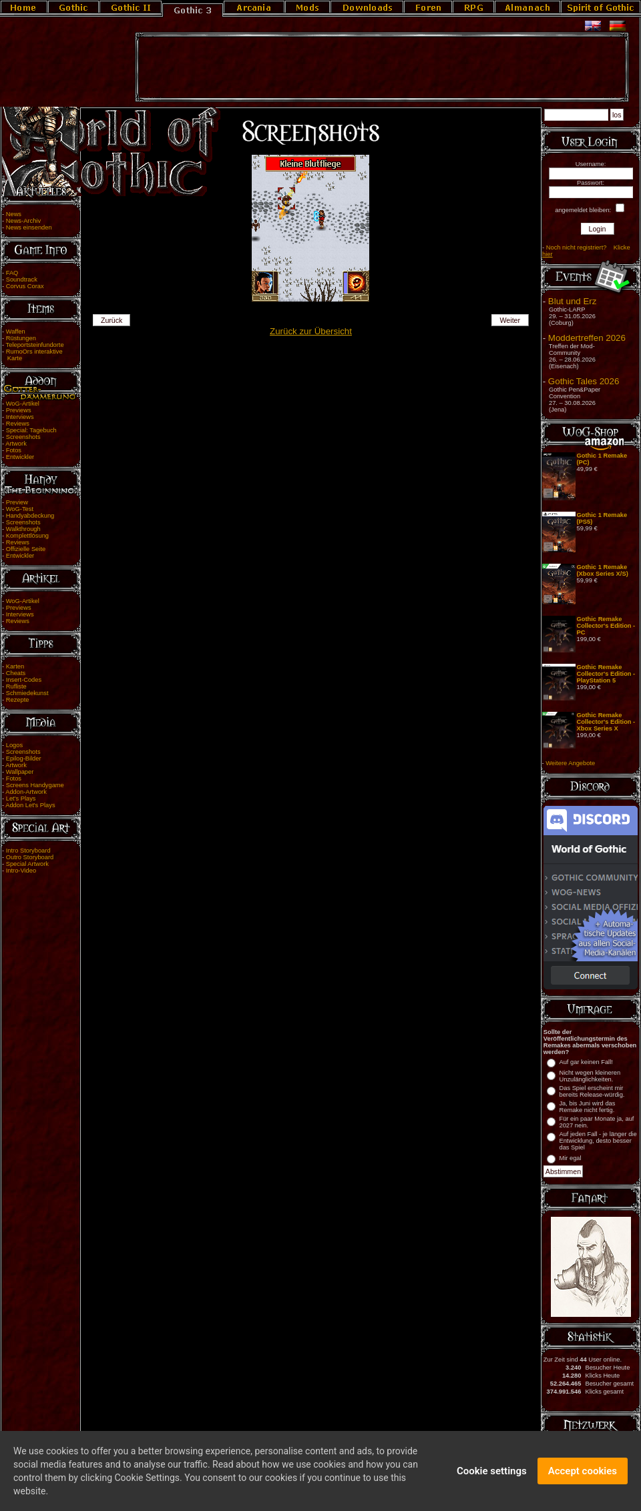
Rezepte (17, 699)
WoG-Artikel (22, 403)
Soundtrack (21, 279)
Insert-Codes (23, 679)
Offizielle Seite (25, 549)
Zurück (112, 320)
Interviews (20, 417)
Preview (17, 502)
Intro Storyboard (28, 850)
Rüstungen (21, 338)
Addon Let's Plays (30, 805)
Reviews (17, 423)
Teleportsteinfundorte (35, 345)
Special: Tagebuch (31, 430)
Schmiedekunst (27, 693)
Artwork (16, 443)
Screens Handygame (35, 785)
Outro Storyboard (30, 857)
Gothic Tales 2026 (583, 381)
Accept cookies (582, 1479)
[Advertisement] (382, 67)
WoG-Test (19, 509)
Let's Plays (21, 798)
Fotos (13, 450)
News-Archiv (23, 220)
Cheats (16, 673)
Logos (14, 745)
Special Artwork (27, 864)
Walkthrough (23, 529)
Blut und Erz (572, 301)
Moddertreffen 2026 (587, 338)
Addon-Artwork (26, 792)
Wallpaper (20, 772)
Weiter (510, 320)
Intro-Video (21, 870)
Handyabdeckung (30, 515)
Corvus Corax (25, 286)
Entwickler (20, 457)
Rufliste (16, 686)
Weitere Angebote (570, 763)
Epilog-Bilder (23, 758)
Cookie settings (492, 1479)
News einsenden (29, 227)
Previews (18, 410)
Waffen (15, 331)
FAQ (12, 273)
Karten (15, 666)
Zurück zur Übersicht (311, 331)
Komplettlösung (27, 535)
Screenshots (23, 437)
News (13, 214)
